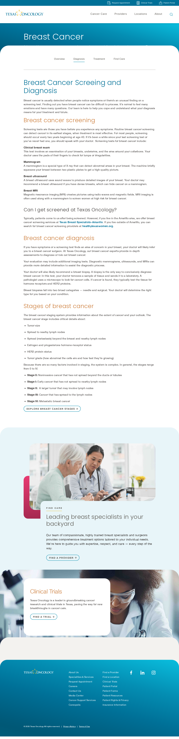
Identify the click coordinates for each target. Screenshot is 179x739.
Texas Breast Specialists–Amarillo (81, 226)
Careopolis (74, 706)
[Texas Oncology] (24, 14)
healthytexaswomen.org (97, 230)
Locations (141, 13)
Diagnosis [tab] (79, 63)
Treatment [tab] (99, 63)
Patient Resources (112, 697)
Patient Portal (110, 687)
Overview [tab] (59, 63)
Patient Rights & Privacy (116, 701)
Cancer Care (98, 13)
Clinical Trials (110, 683)
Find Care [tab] (119, 63)
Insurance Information (114, 706)
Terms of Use (84, 728)
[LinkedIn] (142, 674)
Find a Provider (111, 673)
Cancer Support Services (82, 701)
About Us (74, 673)
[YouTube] (154, 674)
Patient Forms (110, 692)
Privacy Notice (69, 728)
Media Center (76, 697)
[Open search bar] (171, 14)
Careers (73, 687)
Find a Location (111, 678)
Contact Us (75, 692)
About (158, 13)
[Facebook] (131, 674)
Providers (121, 13)
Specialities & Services (81, 678)
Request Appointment (80, 683)
